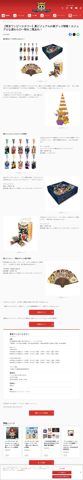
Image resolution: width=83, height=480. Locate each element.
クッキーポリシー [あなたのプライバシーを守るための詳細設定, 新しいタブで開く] (21, 470)
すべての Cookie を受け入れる (62, 477)
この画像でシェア (41, 81)
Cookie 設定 (62, 468)
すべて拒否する (61, 473)
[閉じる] (80, 472)
